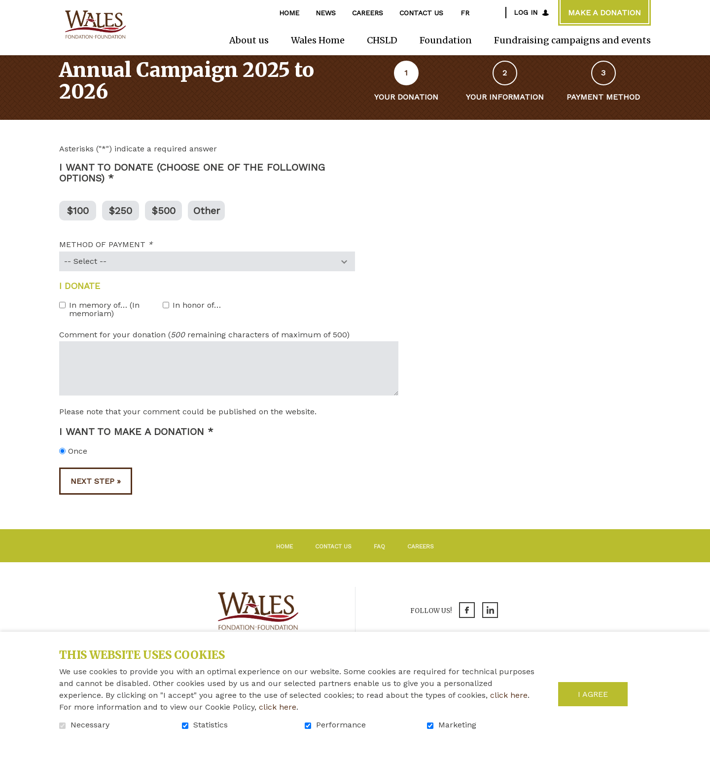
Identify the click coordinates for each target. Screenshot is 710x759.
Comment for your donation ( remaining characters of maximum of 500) (204, 347)
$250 (120, 223)
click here (509, 695)
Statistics (210, 725)
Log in (525, 12)
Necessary (90, 725)
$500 (164, 223)
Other (206, 223)
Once (73, 464)
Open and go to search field (493, 12)
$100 (78, 223)
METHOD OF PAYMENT (124, 257)
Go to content (7, 7)
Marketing (457, 725)
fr (465, 13)
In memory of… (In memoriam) (104, 322)
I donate (79, 299)
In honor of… (197, 318)
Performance (341, 725)
